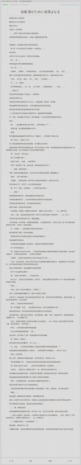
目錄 (30, 461)
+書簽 (50, 461)
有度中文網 (8, 1)
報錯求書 (71, 4)
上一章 (11, 461)
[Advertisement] (40, 443)
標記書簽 (62, 4)
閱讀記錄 (76, 4)
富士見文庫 (14, 1)
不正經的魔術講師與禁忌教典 (25, 1)
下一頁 (69, 461)
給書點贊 (67, 4)
